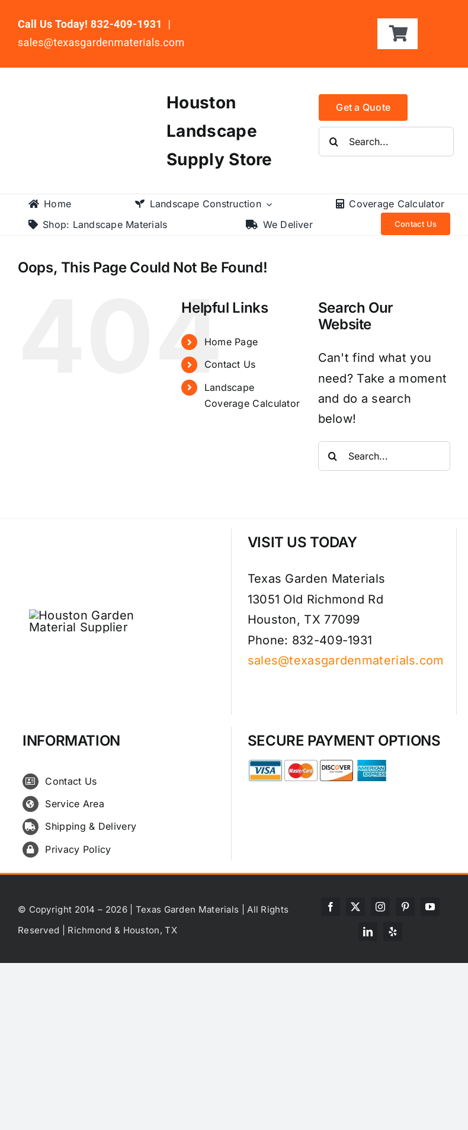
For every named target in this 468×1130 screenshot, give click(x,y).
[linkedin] (367, 931)
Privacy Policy (78, 849)
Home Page (231, 342)
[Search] (333, 141)
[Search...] (386, 141)
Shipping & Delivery (90, 826)
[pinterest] (405, 906)
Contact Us (230, 364)
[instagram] (380, 906)
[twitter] (355, 906)
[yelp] (392, 931)
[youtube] (430, 906)
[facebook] (330, 906)
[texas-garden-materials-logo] (79, 96)
